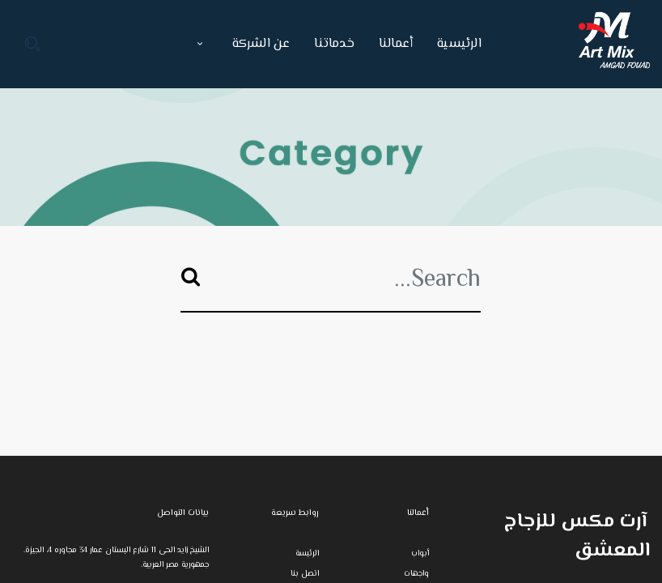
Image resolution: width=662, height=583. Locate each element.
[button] (199, 44)
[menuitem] (453, 44)
